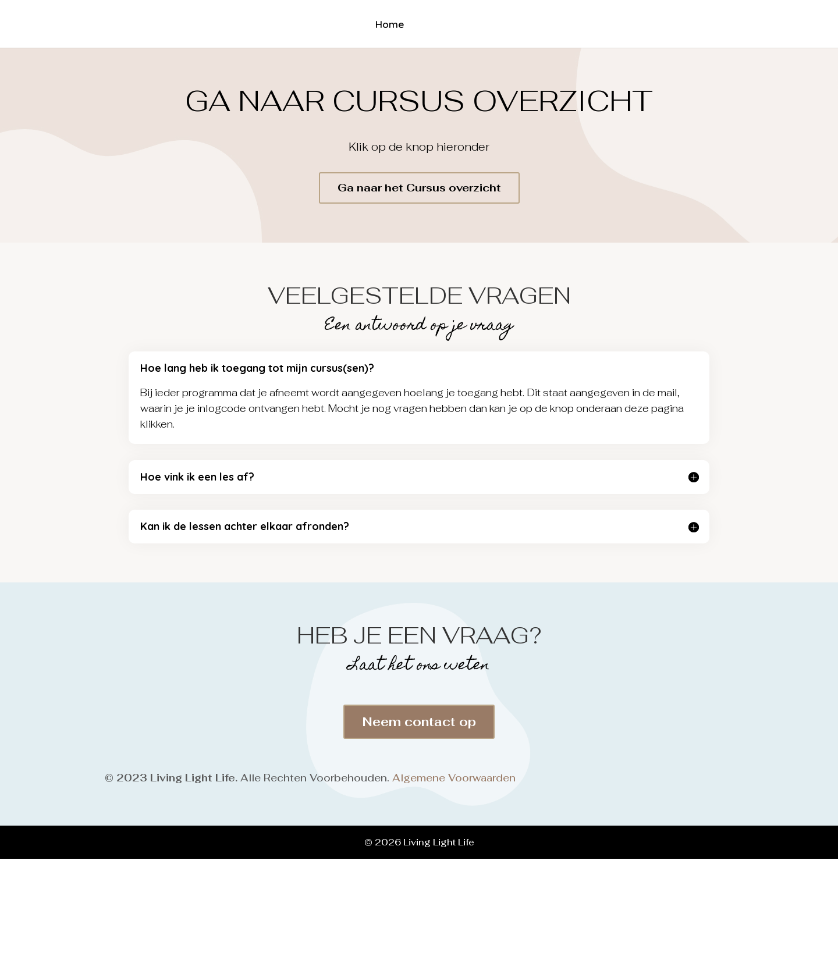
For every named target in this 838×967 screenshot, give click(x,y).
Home (387, 25)
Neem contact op (419, 722)
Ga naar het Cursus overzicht (419, 187)
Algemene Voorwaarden (454, 778)
